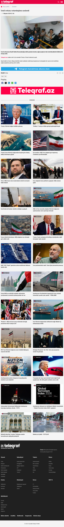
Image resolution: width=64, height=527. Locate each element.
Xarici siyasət (4, 470)
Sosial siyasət (36, 461)
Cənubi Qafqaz (52, 472)
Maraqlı (3, 488)
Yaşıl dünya (35, 465)
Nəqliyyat (19, 470)
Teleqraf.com (4, 57)
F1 (33, 484)
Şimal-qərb (3, 507)
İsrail (2, 76)
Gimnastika (35, 486)
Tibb (34, 468)
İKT (17, 468)
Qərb (2, 502)
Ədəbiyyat (19, 486)
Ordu (2, 461)
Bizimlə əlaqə (37, 515)
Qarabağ (3, 474)
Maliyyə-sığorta (20, 465)
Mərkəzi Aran (4, 504)
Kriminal (3, 486)
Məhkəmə (3, 484)
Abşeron (3, 511)
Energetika (19, 463)
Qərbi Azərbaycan (5, 465)
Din (33, 472)
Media (34, 470)
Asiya (50, 465)
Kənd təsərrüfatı (20, 461)
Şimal (2, 509)
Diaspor (3, 463)
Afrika (50, 461)
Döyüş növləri (36, 488)
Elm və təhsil (36, 463)
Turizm (18, 472)
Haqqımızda (28, 515)
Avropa (50, 470)
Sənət (18, 488)
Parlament (3, 468)
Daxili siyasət (4, 472)
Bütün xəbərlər (5, 515)
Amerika (51, 463)
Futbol (34, 492)
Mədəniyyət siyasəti (21, 484)
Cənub (2, 500)
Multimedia (20, 515)
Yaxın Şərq (51, 468)
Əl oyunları (35, 490)
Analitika (3, 476)
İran (5, 76)
